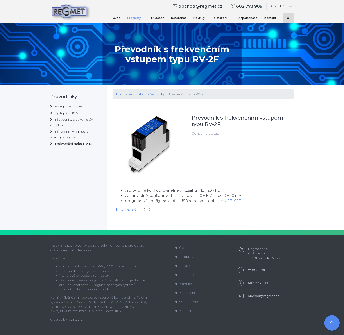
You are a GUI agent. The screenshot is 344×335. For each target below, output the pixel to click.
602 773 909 (246, 6)
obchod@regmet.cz (197, 6)
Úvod (116, 18)
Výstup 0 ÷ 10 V (64, 113)
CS (273, 6)
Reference (179, 18)
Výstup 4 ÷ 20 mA (66, 106)
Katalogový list (129, 210)
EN (282, 6)
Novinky (199, 18)
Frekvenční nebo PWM (186, 94)
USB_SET (232, 201)
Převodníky (156, 94)
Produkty (135, 18)
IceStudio (75, 319)
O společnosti (247, 18)
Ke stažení (221, 18)
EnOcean (157, 18)
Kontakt (270, 18)
